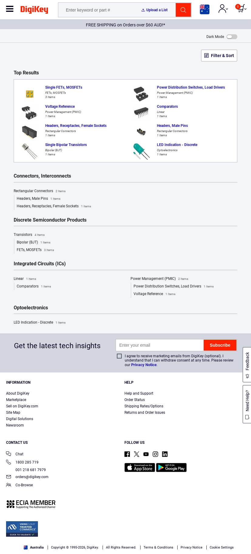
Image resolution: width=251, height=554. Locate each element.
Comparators (34, 286)
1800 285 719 (22, 463)
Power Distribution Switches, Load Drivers (174, 286)
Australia (34, 547)
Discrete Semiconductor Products (50, 220)
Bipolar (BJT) (33, 242)
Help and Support (138, 393)
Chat (14, 454)
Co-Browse (19, 485)
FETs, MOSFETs (35, 250)
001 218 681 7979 (26, 470)
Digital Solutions (19, 419)
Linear (25, 279)
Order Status (134, 400)
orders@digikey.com (27, 477)
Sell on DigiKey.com (22, 406)
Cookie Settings (222, 547)
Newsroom (15, 425)
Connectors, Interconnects (42, 176)
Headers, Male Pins (38, 198)
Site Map (13, 412)
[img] (34, 11)
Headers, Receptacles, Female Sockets (54, 206)
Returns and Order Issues (144, 412)
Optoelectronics (31, 308)
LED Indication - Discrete (40, 322)
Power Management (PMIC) (159, 279)
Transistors (29, 235)
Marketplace (16, 400)
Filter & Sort (222, 55)
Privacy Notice (144, 364)
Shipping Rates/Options (143, 406)
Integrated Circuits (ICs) (40, 264)
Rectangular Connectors (40, 191)
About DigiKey (17, 393)
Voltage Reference (154, 294)
